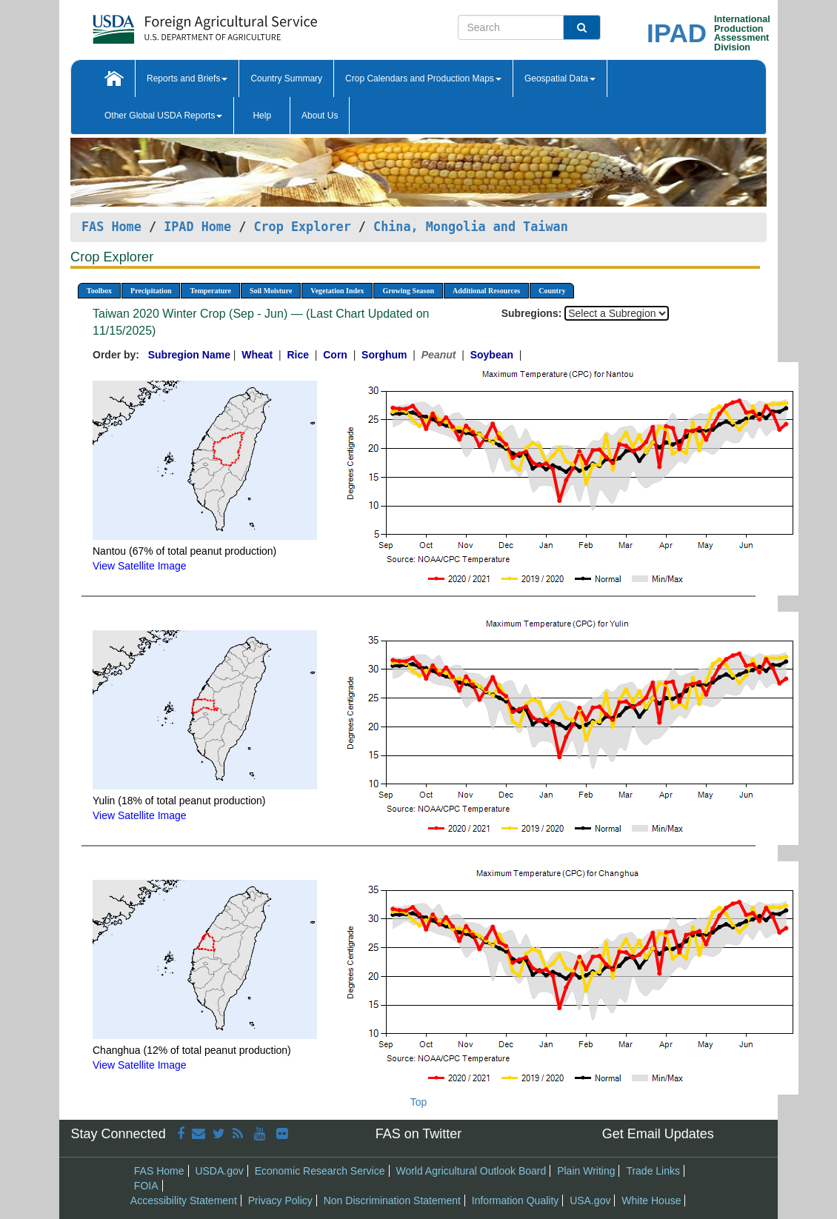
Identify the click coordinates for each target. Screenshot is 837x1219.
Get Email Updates (658, 1133)
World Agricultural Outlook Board (471, 1171)
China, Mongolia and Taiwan (470, 226)
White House (651, 1200)
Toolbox (99, 291)
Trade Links (653, 1171)
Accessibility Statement (183, 1200)
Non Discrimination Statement (392, 1200)
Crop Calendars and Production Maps (423, 78)
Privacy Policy (280, 1200)
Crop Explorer (301, 226)
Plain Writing (586, 1171)
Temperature (210, 291)
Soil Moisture (271, 291)
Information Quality (515, 1200)
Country (551, 291)
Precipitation (150, 291)
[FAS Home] (168, 24)
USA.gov (590, 1200)
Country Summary (286, 78)
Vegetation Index (337, 291)
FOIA (146, 1186)
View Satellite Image (140, 566)
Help (262, 115)
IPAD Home (197, 226)
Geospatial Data (560, 78)
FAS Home (111, 226)
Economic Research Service (320, 1171)
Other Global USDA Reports (163, 115)
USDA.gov (219, 1171)
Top (418, 1102)
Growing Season (408, 291)
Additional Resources (486, 291)
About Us (319, 115)
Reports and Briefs (187, 78)
